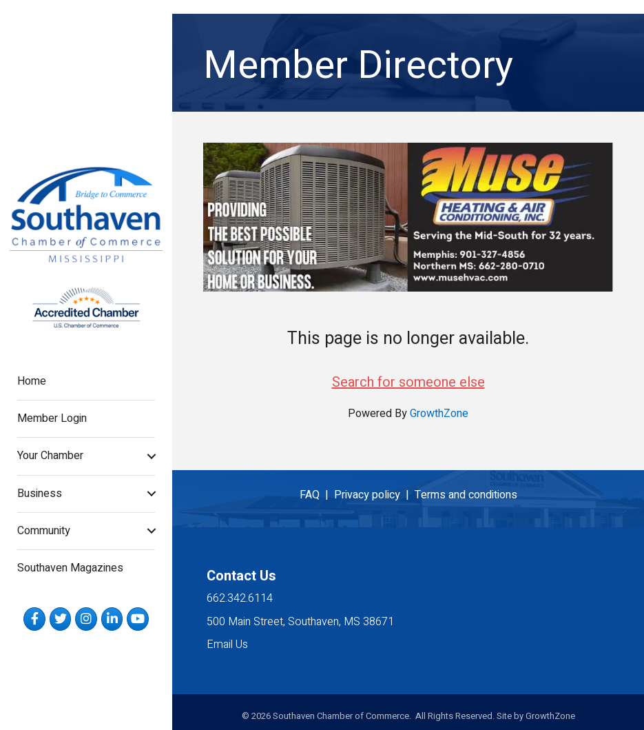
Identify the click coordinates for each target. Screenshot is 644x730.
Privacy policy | (374, 495)
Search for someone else (408, 382)
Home (31, 381)
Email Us (227, 644)
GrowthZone (439, 413)
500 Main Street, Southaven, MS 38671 (300, 622)
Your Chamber (50, 455)
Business (39, 493)
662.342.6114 (240, 598)
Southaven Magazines (70, 568)
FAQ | (317, 495)
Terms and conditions (466, 495)
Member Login (52, 418)
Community (43, 531)
